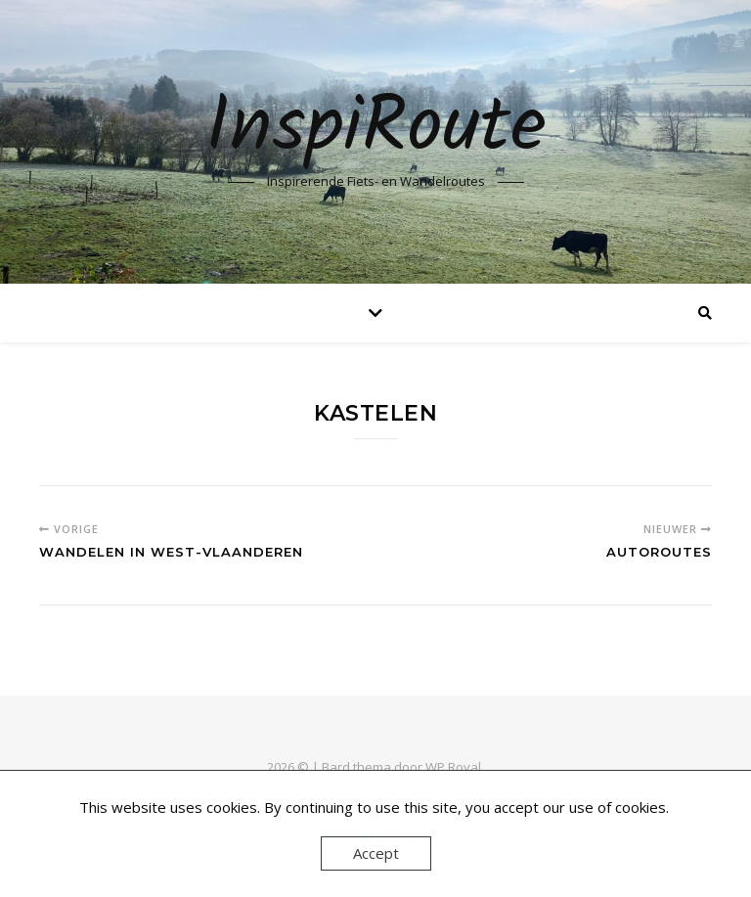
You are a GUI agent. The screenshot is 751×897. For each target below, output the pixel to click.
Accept (376, 853)
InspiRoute (376, 129)
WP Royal (453, 767)
